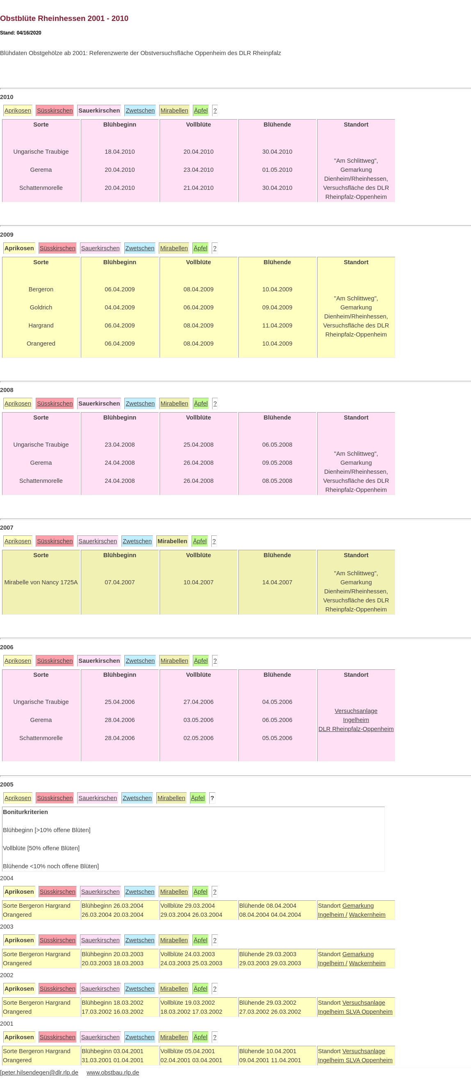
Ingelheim (332, 1011)
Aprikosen (18, 110)
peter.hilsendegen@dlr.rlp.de (40, 1072)
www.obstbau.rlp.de (113, 1072)
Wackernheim (367, 914)
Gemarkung (358, 905)
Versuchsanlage (363, 1002)
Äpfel (201, 110)
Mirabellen (174, 110)
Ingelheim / (333, 914)
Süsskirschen (55, 110)
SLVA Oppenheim (369, 1011)
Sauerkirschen (100, 248)
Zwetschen (140, 110)
